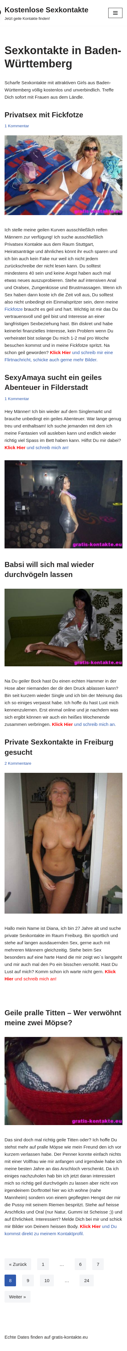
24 (86, 1280)
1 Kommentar (17, 126)
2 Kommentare (18, 763)
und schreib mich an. (84, 724)
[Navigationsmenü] (115, 13)
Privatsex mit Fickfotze (44, 115)
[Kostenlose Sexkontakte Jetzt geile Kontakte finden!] (46, 13)
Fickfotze (14, 309)
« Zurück (18, 1264)
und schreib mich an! (37, 447)
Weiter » (17, 1296)
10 (47, 1280)
